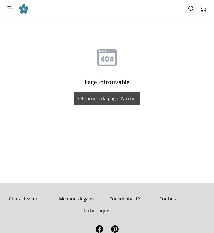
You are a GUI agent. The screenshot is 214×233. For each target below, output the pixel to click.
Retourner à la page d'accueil (107, 98)
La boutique (96, 211)
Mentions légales (76, 199)
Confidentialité (124, 199)
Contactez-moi (24, 199)
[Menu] (10, 9)
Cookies (167, 199)
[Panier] (203, 9)
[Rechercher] (191, 9)
